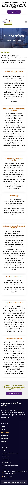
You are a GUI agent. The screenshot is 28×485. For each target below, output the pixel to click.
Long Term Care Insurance (10, 453)
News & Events (6, 462)
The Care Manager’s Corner (10, 465)
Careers (3, 441)
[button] (26, 22)
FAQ (3, 450)
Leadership (4, 435)
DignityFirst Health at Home (11, 404)
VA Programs (6, 456)
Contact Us (4, 438)
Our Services (5, 432)
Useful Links (6, 459)
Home (3, 426)
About (3, 429)
